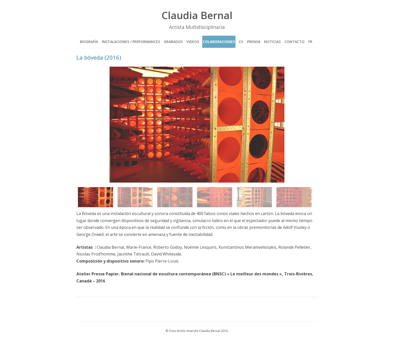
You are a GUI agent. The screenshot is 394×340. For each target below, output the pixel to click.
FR (310, 41)
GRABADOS (173, 41)
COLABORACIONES (219, 41)
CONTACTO (294, 41)
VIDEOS (192, 41)
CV (241, 41)
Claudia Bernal (197, 15)
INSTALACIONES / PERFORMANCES (131, 41)
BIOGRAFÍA (89, 41)
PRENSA (253, 41)
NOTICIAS (272, 41)
